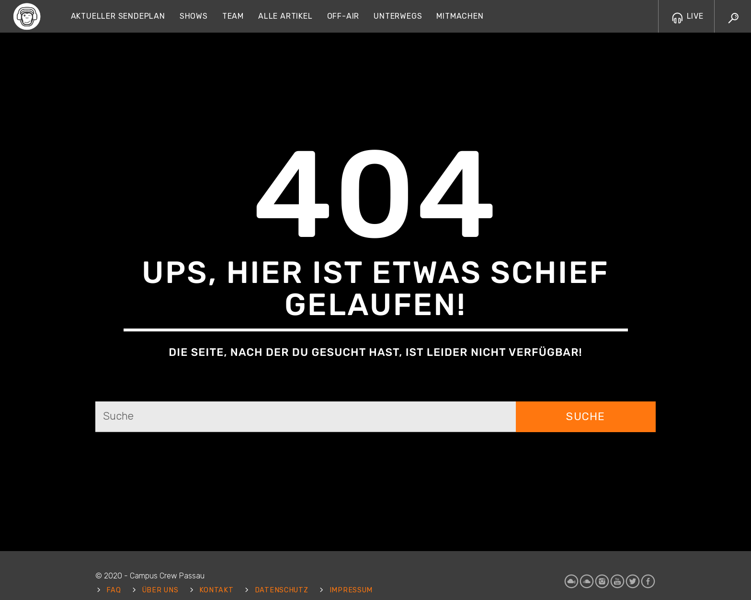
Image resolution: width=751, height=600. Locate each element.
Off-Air (343, 16)
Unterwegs (398, 16)
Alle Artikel (285, 16)
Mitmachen (459, 16)
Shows (194, 16)
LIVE (688, 16)
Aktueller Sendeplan (118, 16)
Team (233, 16)
